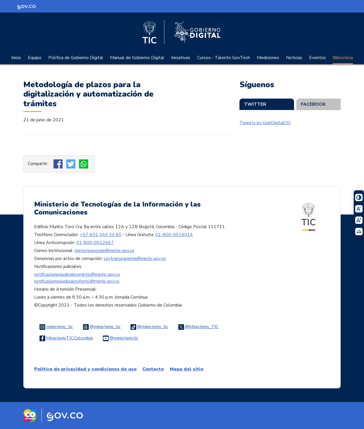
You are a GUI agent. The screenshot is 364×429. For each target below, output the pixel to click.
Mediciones (268, 58)
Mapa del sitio (186, 369)
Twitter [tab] (255, 104)
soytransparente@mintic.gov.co (135, 258)
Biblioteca (343, 58)
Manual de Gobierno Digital (137, 58)
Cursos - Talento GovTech (223, 58)
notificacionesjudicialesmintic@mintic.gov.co (77, 274)
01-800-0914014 (174, 235)
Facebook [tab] (313, 104)
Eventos (317, 58)
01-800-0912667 (95, 243)
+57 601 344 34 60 (100, 235)
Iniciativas (180, 58)
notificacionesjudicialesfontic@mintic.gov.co (76, 281)
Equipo (35, 58)
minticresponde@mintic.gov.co (104, 250)
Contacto (153, 369)
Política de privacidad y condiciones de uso (85, 369)
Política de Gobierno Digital (75, 58)
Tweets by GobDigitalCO (265, 123)
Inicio (16, 58)
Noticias (294, 58)
